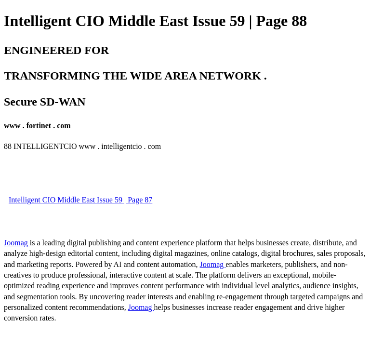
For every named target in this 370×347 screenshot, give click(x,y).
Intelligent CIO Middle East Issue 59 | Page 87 (80, 200)
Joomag (17, 243)
